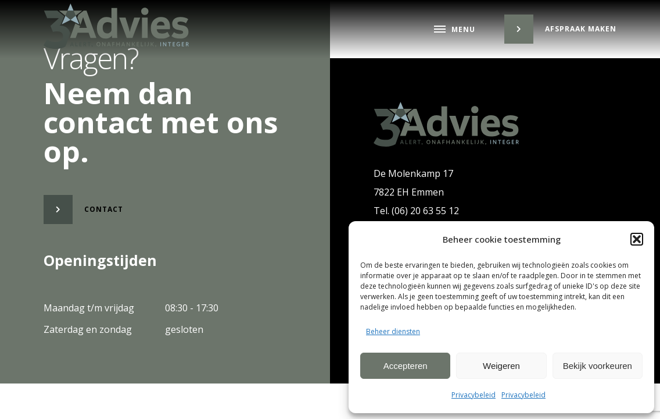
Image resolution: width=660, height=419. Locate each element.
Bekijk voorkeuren (597, 366)
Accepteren (405, 366)
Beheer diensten (393, 331)
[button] (637, 239)
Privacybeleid (473, 395)
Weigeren (501, 366)
